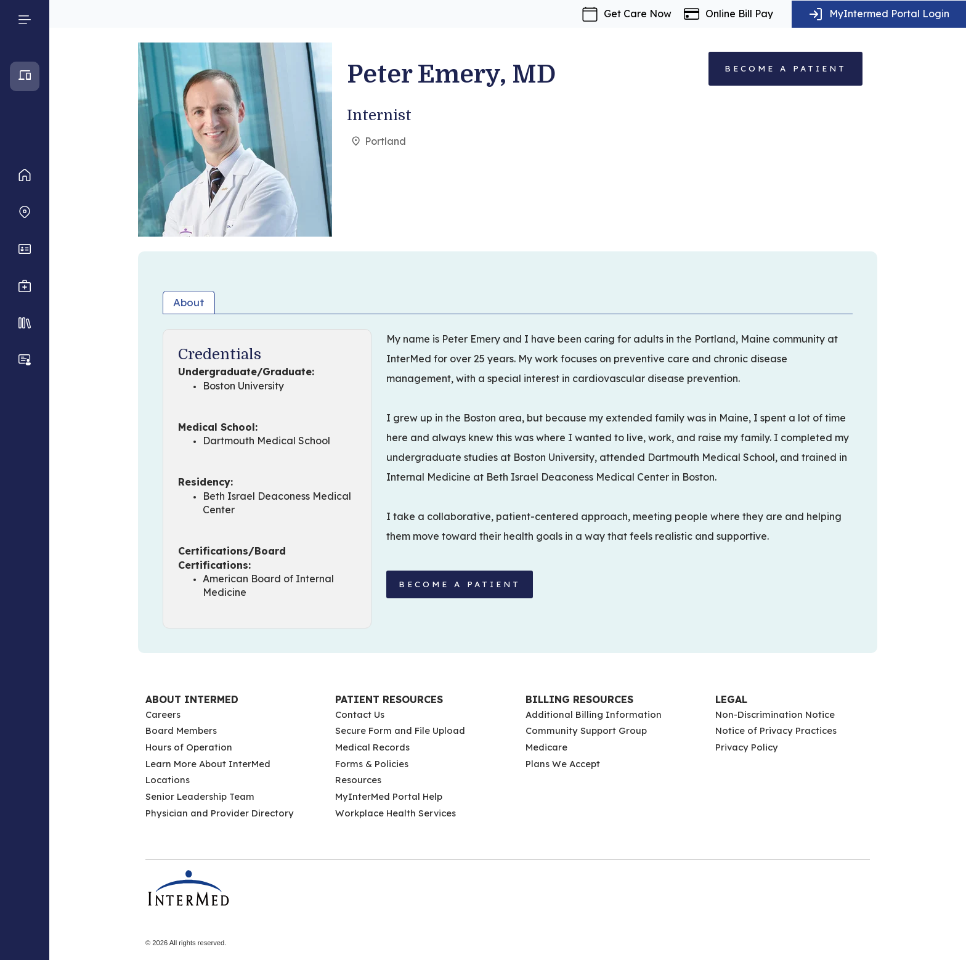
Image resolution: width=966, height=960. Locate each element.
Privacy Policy (746, 747)
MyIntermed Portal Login (889, 13)
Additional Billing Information (594, 714)
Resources (358, 780)
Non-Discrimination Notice (775, 714)
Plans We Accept (563, 764)
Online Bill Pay (739, 13)
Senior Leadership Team (199, 796)
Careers (163, 714)
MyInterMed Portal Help (388, 796)
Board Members (181, 730)
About (189, 302)
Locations (167, 780)
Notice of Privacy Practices (776, 730)
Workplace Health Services (395, 813)
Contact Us (359, 714)
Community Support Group (586, 730)
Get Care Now (638, 13)
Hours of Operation (188, 747)
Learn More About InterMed (207, 764)
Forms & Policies (371, 764)
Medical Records (372, 747)
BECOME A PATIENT (460, 584)
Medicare (546, 747)
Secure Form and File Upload (400, 730)
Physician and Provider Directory (219, 813)
